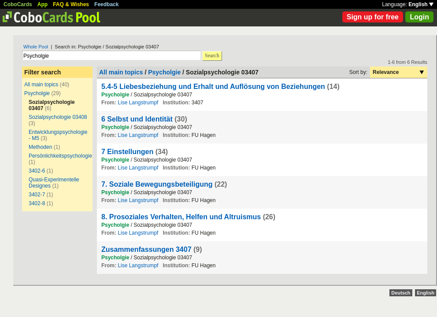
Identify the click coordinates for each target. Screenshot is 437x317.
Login (419, 17)
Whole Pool (35, 46)
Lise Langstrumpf (138, 103)
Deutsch (400, 292)
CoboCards (18, 4)
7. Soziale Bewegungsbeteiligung (156, 184)
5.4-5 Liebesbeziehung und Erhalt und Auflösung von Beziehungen (213, 86)
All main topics (41, 84)
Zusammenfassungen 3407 (146, 249)
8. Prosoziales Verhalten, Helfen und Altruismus (181, 217)
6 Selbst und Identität (137, 119)
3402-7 (37, 195)
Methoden (40, 147)
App (42, 4)
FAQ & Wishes (71, 4)
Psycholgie (37, 93)
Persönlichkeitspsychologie (60, 156)
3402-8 (37, 203)
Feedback (106, 4)
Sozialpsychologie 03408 (58, 117)
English (420, 4)
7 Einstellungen (127, 151)
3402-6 (37, 171)
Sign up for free (373, 17)
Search (212, 55)
